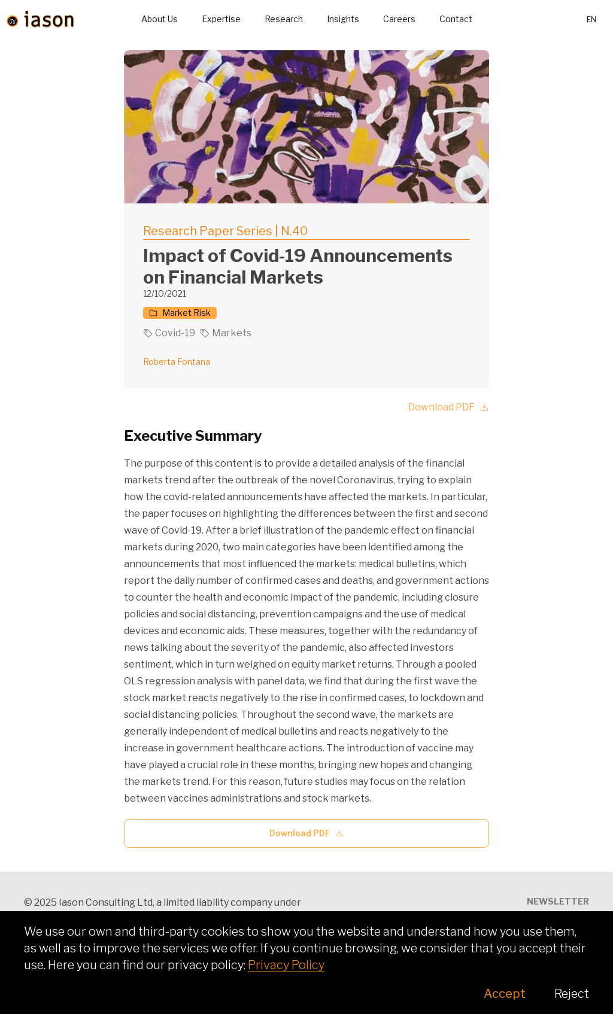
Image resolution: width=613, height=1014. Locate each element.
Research (284, 19)
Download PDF (448, 407)
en (591, 19)
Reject (571, 993)
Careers (399, 19)
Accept (505, 993)
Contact (455, 19)
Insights (343, 19)
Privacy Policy (286, 965)
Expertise (221, 19)
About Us (159, 19)
